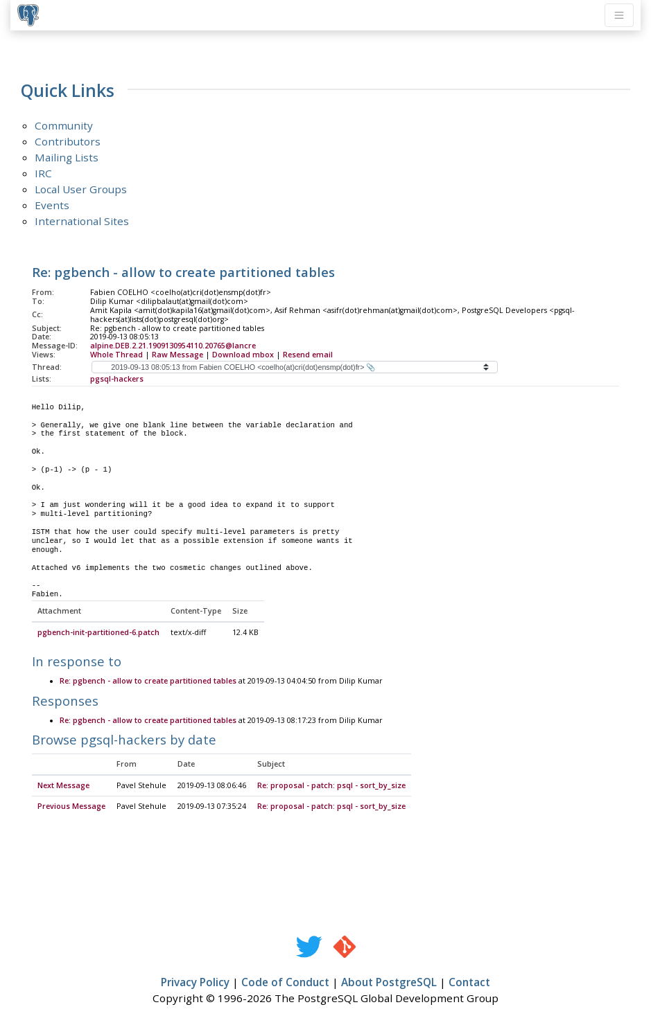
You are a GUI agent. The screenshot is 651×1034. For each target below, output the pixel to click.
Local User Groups (81, 189)
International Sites (82, 221)
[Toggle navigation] (619, 15)
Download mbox (243, 354)
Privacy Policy (195, 983)
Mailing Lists (66, 157)
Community (64, 125)
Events (52, 205)
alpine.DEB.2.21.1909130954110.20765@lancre (173, 345)
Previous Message (71, 807)
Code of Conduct (285, 983)
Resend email (308, 354)
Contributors (68, 141)
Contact (469, 983)
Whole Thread (116, 354)
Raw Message (177, 354)
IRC (43, 173)
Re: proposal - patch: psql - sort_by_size (331, 786)
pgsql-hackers (117, 379)
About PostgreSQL (389, 983)
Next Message (63, 786)
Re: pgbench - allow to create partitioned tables (148, 681)
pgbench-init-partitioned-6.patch (98, 633)
